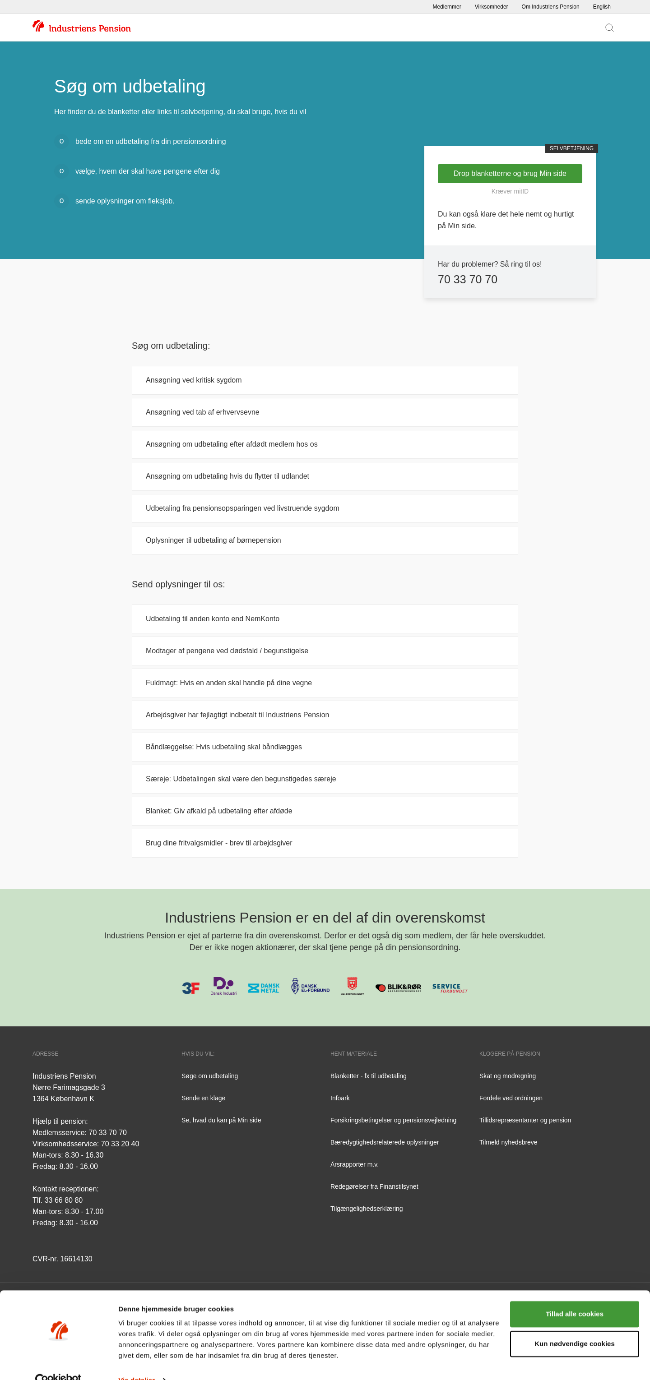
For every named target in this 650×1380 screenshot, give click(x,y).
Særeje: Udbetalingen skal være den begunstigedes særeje (241, 779)
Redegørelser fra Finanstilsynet (374, 1186)
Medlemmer (446, 7)
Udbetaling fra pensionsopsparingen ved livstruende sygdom (242, 508)
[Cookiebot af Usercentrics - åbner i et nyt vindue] (58, 1362)
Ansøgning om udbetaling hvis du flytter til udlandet (227, 476)
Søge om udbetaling (209, 1076)
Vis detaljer (136, 1362)
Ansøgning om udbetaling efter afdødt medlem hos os (232, 444)
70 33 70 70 (467, 279)
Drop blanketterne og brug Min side (510, 173)
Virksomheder (491, 7)
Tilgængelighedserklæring (366, 1208)
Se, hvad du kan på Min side (221, 1120)
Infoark (340, 1098)
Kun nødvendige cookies (574, 1325)
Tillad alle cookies (575, 1296)
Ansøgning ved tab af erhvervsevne (203, 412)
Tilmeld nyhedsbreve (508, 1142)
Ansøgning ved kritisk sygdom (194, 380)
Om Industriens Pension (551, 7)
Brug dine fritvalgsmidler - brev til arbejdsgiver (219, 843)
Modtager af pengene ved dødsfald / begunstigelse (227, 651)
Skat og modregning (507, 1076)
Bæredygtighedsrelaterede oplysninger (384, 1142)
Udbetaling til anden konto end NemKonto (212, 619)
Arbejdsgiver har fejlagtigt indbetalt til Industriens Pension (237, 715)
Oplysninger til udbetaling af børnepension (213, 540)
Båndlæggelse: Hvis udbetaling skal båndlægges (224, 747)
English (602, 7)
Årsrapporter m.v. (354, 1164)
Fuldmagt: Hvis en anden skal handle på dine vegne (229, 683)
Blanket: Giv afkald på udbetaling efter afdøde (220, 811)
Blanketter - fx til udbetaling (368, 1076)
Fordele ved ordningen (511, 1098)
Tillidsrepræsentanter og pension (525, 1120)
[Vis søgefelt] (610, 27)
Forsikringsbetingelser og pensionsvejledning (393, 1120)
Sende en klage (203, 1098)
